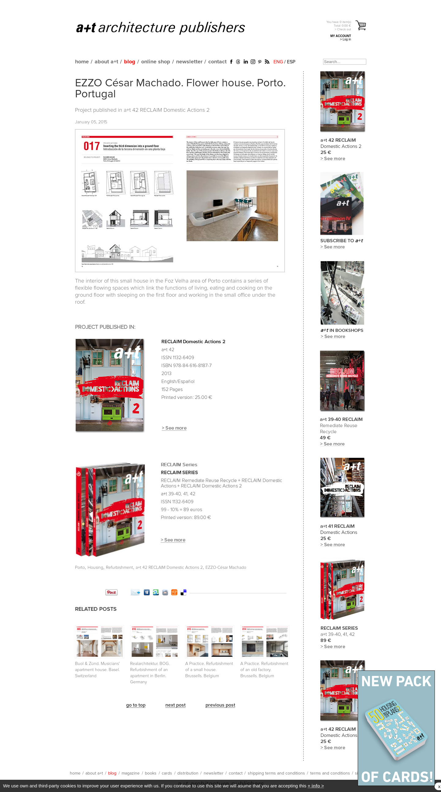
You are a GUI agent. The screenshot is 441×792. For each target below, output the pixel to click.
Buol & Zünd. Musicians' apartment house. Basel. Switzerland (97, 670)
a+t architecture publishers (168, 27)
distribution (187, 773)
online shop (155, 62)
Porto (80, 567)
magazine (131, 773)
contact (217, 62)
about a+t (106, 62)
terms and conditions (330, 773)
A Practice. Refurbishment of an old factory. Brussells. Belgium (264, 670)
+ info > (315, 785)
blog (129, 62)
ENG (278, 61)
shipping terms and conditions (276, 773)
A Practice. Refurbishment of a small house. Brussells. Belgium (209, 670)
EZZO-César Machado (225, 567)
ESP (291, 61)
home (82, 62)
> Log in (345, 39)
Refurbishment (119, 567)
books (150, 773)
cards (167, 773)
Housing (95, 567)
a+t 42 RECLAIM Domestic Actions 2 (166, 110)
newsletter (189, 62)
